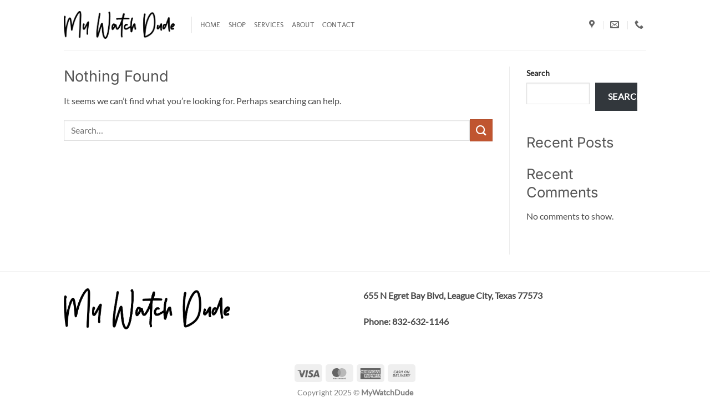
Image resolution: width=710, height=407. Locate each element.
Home (210, 25)
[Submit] (481, 130)
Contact (339, 25)
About (303, 25)
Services (269, 25)
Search (538, 73)
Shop (237, 25)
